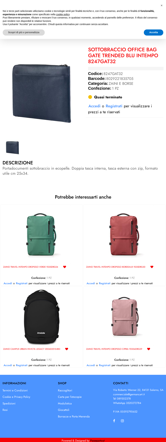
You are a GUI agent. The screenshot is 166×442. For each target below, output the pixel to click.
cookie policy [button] (62, 417)
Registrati (114, 106)
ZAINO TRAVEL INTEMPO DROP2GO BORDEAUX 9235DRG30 (115, 267)
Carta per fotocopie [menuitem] (70, 397)
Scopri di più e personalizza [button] (23, 435)
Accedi (94, 106)
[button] (41, 91)
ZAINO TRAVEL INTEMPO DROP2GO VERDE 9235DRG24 (30, 267)
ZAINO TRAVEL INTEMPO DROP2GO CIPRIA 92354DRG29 (114, 349)
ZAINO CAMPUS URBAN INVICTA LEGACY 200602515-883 (31, 349)
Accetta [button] (153, 435)
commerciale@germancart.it (129, 394)
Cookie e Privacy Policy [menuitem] (16, 397)
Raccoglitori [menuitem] (65, 390)
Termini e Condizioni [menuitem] (15, 390)
